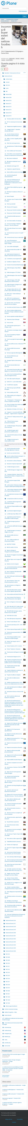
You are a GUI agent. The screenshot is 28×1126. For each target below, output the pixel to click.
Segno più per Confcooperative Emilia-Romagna (15, 772)
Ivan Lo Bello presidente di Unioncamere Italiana (15, 540)
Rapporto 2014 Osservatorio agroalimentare (15, 730)
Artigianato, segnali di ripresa (16, 169)
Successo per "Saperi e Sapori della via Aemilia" (15, 834)
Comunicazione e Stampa (12, 19)
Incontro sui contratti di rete (16, 453)
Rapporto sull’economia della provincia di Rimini (15, 751)
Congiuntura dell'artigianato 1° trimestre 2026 (12, 1089)
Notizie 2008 (8, 94)
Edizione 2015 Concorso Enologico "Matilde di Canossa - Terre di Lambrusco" (15, 795)
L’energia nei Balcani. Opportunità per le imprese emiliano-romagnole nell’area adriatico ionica (15, 476)
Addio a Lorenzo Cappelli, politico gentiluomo (15, 139)
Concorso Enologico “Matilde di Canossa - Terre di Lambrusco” (15, 224)
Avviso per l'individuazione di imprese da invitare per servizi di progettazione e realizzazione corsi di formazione (15, 182)
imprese (3, 60)
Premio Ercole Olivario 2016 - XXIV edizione (15, 625)
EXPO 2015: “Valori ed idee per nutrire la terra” (15, 294)
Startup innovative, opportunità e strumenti (15, 818)
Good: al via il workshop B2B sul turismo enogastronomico (15, 374)
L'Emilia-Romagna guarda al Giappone (15, 522)
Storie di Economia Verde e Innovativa (15, 825)
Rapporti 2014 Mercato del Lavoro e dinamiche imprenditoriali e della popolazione (15, 725)
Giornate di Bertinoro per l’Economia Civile (15, 356)
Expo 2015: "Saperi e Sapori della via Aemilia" (15, 848)
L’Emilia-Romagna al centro (16, 467)
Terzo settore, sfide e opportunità (16, 839)
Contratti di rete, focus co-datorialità (16, 238)
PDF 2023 (7, 1000)
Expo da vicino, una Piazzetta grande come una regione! (15, 303)
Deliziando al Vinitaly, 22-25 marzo (16, 409)
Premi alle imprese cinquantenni (16, 618)
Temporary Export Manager (16, 319)
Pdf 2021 (7, 993)
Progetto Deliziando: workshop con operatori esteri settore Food (15, 671)
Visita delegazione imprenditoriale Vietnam (15, 892)
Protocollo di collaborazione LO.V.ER (15, 678)
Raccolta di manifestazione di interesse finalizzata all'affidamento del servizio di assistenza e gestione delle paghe (15, 711)
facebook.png (15, 1030)
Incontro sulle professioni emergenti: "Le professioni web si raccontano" (15, 457)
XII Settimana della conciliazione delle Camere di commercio (15, 906)
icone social (7, 1045)
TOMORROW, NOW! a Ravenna (16, 841)
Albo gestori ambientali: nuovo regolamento (15, 162)
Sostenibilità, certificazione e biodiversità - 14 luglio (14, 1085)
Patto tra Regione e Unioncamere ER (15, 602)
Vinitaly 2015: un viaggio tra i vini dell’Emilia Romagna (15, 883)
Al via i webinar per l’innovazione (16, 150)
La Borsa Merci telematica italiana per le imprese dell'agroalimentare (15, 490)
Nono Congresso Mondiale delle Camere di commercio (15, 572)
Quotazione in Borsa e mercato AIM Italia (15, 692)
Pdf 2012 (7, 969)
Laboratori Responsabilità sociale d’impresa (15, 507)
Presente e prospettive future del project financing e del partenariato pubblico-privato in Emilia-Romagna (15, 661)
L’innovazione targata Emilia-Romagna (15, 481)
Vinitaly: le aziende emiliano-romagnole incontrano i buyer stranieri (15, 887)
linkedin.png (15, 1036)
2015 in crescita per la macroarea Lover (15, 122)
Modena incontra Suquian (16, 564)
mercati (22, 58)
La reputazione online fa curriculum (14, 498)
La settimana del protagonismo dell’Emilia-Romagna (15, 502)
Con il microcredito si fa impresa (16, 221)
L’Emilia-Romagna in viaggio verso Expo (15, 470)
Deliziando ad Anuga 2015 (16, 166)
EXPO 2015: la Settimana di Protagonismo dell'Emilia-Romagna (15, 298)
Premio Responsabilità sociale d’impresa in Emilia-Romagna (15, 637)
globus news (11, 58)
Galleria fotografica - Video (10, 1012)
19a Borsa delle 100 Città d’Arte (16, 118)
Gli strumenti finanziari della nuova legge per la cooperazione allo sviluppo (15, 370)
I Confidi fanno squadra (16, 385)
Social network (7, 1015)
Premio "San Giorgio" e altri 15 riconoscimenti (15, 642)
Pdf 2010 (7, 963)
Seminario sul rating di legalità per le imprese (15, 786)
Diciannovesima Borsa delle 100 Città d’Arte (15, 250)
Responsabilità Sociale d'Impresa (16, 760)
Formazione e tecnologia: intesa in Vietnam (15, 330)
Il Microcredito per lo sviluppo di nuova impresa (15, 396)
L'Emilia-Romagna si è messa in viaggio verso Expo (15, 531)
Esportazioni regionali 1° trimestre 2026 (11, 1098)
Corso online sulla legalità (16, 246)
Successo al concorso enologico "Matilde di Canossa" (15, 830)
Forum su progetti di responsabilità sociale (15, 339)
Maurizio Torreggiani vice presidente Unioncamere (15, 555)
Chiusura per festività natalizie (16, 213)
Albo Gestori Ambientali (16, 158)
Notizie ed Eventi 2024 (10, 945)
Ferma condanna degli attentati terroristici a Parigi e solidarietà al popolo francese (15, 312)
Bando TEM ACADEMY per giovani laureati (15, 187)
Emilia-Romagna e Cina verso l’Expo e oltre (15, 276)
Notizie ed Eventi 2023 (10, 941)
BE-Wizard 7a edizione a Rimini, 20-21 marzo (15, 192)
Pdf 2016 (7, 978)
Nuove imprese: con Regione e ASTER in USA (15, 585)
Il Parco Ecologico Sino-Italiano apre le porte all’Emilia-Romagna (15, 405)
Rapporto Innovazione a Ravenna (16, 748)
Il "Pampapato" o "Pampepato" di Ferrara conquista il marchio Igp (15, 400)
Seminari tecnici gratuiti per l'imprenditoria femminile (15, 777)
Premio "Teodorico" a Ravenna (16, 649)
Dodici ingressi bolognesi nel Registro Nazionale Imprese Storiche (15, 254)
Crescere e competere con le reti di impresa (15, 763)
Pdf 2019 (7, 987)
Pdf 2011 (7, 966)
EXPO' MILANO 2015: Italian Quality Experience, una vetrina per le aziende (15, 607)
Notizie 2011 (8, 103)
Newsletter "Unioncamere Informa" (15, 73)
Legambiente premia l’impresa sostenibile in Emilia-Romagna (15, 517)
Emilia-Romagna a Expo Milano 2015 (15, 268)
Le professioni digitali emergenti (13, 510)
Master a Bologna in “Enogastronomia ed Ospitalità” (15, 551)
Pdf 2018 (7, 984)
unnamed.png (15, 1027)
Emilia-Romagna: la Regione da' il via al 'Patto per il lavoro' (15, 285)
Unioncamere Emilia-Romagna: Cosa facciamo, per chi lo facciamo (15, 853)
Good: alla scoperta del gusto (16, 378)
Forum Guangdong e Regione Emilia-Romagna (15, 335)
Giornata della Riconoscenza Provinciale (15, 349)
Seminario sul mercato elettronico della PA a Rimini (15, 781)
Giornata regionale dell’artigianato (16, 353)
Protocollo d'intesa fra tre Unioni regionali (15, 229)
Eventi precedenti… (6, 1075)
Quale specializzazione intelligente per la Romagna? (15, 687)
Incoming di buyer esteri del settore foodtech (15, 444)
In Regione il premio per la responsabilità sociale (15, 440)
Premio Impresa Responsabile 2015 (16, 629)
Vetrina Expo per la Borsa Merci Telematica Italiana (15, 865)
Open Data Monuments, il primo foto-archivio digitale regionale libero (15, 590)
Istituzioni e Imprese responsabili (16, 464)
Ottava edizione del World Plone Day (16, 594)
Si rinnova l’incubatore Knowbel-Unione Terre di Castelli (15, 804)
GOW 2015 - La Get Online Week (16, 382)
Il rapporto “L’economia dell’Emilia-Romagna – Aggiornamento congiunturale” (15, 412)
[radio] (2, 69)
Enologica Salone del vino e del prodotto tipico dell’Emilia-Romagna (15, 289)
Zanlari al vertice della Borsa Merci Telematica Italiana (15, 910)
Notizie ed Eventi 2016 (10, 920)
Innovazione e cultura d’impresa (16, 460)
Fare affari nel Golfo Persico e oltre (16, 307)
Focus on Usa (16, 322)
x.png (15, 1039)
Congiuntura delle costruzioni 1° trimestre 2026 (13, 1094)
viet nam (17, 58)
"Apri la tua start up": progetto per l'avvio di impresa (15, 813)
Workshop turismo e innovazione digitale (15, 897)
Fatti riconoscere (23, 11)
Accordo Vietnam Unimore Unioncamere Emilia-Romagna (15, 134)
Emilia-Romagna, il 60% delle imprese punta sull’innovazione (15, 280)
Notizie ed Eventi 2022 (10, 938)
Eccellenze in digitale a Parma (16, 261)
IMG (6, 91)
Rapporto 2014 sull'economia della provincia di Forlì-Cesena (15, 755)
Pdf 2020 (7, 990)
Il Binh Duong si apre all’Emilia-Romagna (15, 388)
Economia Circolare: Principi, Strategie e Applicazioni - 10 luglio (11, 1060)
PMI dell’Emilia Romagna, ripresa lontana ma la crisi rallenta (15, 611)
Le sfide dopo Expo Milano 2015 (16, 514)
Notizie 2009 (8, 97)
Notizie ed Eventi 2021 (10, 935)
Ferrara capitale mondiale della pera (16, 316)
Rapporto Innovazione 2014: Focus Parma (15, 743)
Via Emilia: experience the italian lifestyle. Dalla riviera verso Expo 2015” (15, 869)
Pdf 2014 (7, 85)
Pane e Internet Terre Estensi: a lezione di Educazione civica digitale (15, 598)
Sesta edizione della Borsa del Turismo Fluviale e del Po (15, 799)
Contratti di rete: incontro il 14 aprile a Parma (15, 233)
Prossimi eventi (7, 1051)
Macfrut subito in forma (16, 547)
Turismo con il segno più (16, 845)
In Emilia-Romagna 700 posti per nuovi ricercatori (15, 426)
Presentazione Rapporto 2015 (16, 657)
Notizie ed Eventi (5, 21)
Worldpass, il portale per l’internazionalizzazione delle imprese (15, 901)
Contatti (7, 82)
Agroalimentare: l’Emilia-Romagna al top (15, 146)
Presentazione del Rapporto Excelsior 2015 (15, 652)
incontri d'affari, (9, 60)
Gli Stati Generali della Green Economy (15, 365)
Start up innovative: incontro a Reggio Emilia (15, 808)
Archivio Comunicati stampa (11, 1009)
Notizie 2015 (14, 21)
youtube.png (15, 1043)
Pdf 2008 (7, 957)
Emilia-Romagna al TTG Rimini (16, 272)
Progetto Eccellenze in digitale (16, 675)
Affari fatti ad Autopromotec (16, 143)
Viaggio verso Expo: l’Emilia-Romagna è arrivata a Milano (15, 874)
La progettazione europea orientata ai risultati (15, 494)
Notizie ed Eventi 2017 (10, 923)
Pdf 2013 (7, 954)
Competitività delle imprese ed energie (15, 216)
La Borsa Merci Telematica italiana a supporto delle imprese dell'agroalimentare (15, 485)
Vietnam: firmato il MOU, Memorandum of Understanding (15, 878)
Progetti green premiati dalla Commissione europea (15, 666)
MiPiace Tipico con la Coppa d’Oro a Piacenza (15, 560)
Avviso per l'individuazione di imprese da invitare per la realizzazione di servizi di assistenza (15, 916)
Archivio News (8, 79)
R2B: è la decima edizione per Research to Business (15, 696)
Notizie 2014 (8, 112)
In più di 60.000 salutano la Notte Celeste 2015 (15, 435)
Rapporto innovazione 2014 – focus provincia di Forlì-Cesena (15, 739)
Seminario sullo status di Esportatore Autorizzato (15, 790)
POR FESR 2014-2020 (16, 615)
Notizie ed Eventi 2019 (10, 929)
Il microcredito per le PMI (16, 393)
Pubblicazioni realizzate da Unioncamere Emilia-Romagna (12, 1019)
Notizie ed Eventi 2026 (10, 951)
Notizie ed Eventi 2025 (10, 948)
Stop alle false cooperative (16, 822)
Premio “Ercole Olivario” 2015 (16, 622)
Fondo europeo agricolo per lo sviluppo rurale (15, 326)
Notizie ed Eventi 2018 (10, 926)
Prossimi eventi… (5, 1076)
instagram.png (15, 1033)
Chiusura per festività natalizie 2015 (16, 210)
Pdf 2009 (7, 960)
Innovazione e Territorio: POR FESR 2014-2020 (15, 768)
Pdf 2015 (7, 975)
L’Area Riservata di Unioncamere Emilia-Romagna (12, 1023)
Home (2, 19)
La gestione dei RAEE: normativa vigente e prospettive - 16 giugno (12, 1103)
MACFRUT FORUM (16, 544)
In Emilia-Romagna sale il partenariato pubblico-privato (15, 431)
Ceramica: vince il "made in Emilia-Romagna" (15, 200)
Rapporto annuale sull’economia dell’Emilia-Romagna (15, 734)
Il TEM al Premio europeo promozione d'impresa (15, 421)
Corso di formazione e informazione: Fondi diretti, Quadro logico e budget (15, 242)
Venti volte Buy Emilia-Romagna (16, 857)
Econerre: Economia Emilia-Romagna (16, 265)
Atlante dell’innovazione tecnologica (16, 172)
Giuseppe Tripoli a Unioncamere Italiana (15, 361)
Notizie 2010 (8, 100)
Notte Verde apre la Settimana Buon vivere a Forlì (15, 576)
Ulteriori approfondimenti (11, 1006)
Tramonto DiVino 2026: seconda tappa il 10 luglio (13, 1054)
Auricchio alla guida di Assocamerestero (15, 175)
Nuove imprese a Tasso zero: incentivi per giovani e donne (15, 581)
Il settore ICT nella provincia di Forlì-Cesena (15, 417)
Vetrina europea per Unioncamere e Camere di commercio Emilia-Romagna (15, 860)
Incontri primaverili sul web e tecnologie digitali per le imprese (15, 449)
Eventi (6, 88)
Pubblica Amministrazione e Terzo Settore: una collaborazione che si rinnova (15, 683)
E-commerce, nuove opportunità (16, 259)
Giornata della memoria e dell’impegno (15, 535)
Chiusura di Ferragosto (16, 207)
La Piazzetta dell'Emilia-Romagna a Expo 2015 (15, 526)
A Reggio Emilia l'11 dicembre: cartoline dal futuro (15, 130)
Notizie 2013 (8, 109)
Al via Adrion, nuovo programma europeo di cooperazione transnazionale (15, 154)
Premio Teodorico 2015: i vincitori (16, 646)
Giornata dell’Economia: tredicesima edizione (15, 344)
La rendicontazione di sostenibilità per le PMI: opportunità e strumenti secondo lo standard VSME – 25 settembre (12, 1068)
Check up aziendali (16, 204)
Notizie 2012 (8, 106)
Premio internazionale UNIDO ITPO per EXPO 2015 (15, 633)
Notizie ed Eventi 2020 (10, 932)
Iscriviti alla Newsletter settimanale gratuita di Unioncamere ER (15, 567)
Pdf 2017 (7, 981)
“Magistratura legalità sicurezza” (16, 126)
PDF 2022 (7, 997)
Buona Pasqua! (16, 196)
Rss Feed (7, 1003)
